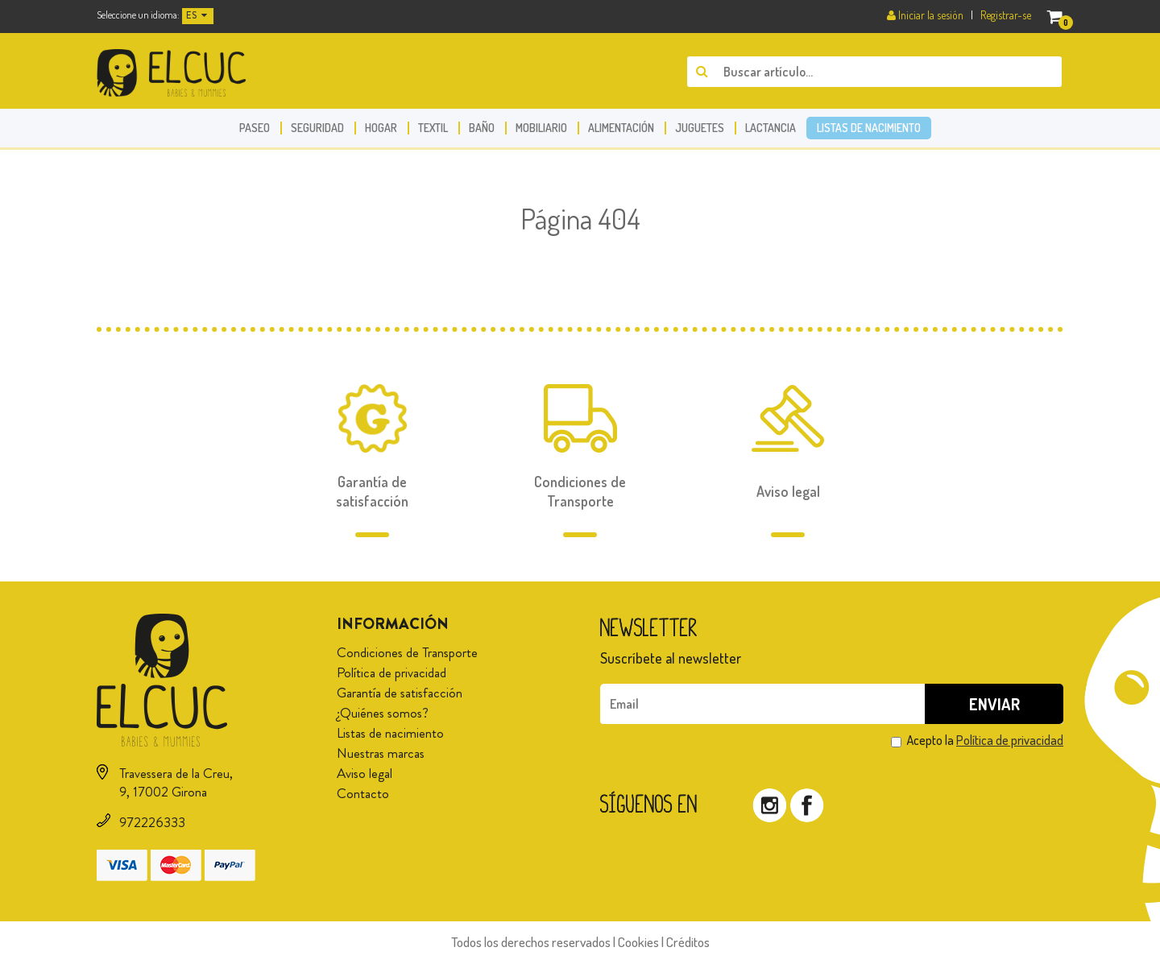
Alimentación (621, 127)
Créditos (688, 941)
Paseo (254, 127)
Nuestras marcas (381, 753)
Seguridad (317, 127)
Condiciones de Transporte (407, 652)
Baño (482, 127)
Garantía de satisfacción (399, 692)
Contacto (363, 793)
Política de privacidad (391, 672)
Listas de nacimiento (869, 127)
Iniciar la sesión (926, 15)
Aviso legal (364, 773)
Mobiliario (541, 127)
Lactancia (770, 127)
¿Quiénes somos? (383, 712)
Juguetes (699, 127)
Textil (433, 127)
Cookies (638, 941)
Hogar (381, 127)
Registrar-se (1005, 15)
